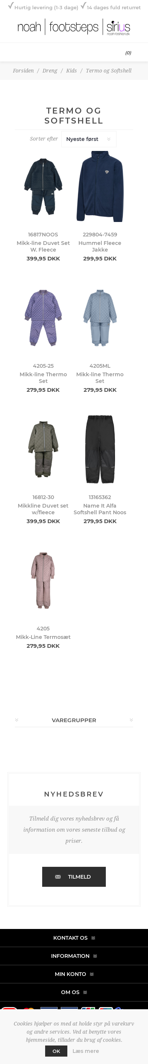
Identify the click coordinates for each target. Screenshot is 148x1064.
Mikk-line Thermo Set (43, 377)
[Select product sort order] (89, 139)
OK (56, 1051)
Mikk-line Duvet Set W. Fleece (43, 246)
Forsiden (23, 71)
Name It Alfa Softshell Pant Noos (100, 509)
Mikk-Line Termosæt (43, 637)
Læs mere (86, 1051)
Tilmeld (79, 876)
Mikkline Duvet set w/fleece (43, 509)
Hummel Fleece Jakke (99, 246)
